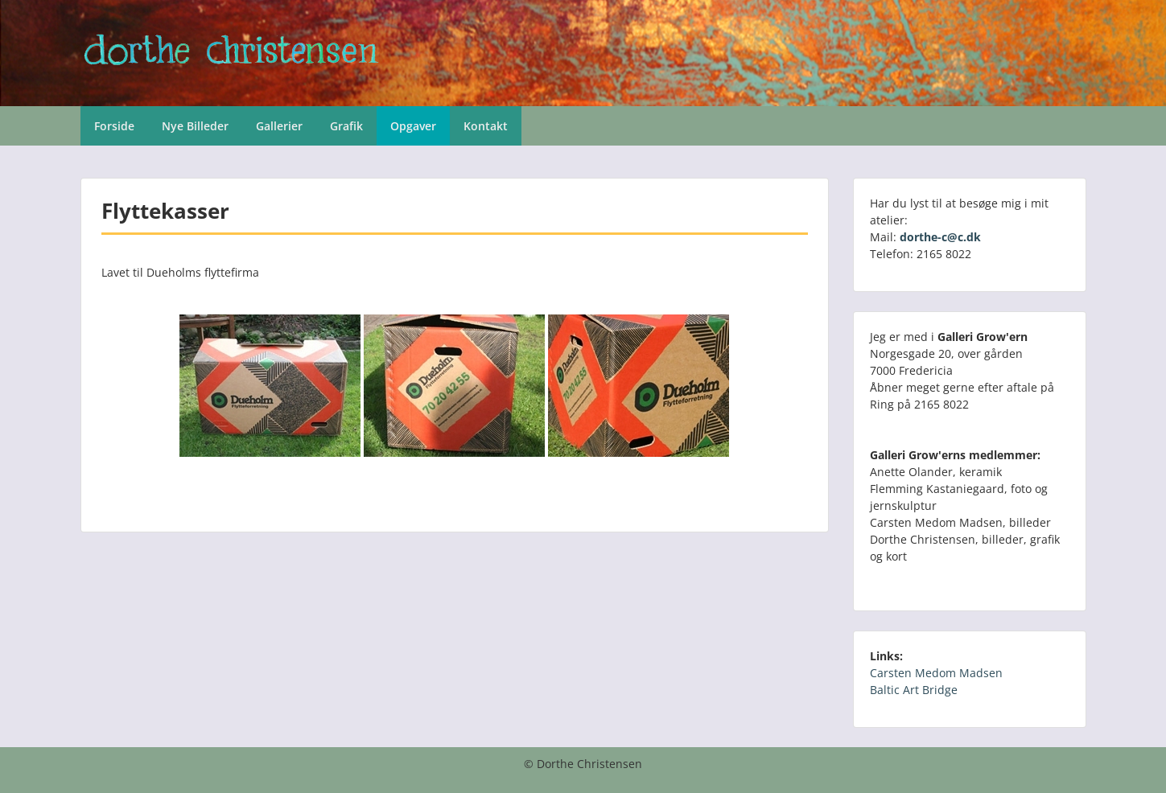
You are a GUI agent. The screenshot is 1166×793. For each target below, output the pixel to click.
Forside (114, 126)
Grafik (346, 126)
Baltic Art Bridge (914, 689)
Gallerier (279, 126)
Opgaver (413, 126)
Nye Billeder (195, 126)
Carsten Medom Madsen (936, 672)
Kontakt (486, 126)
